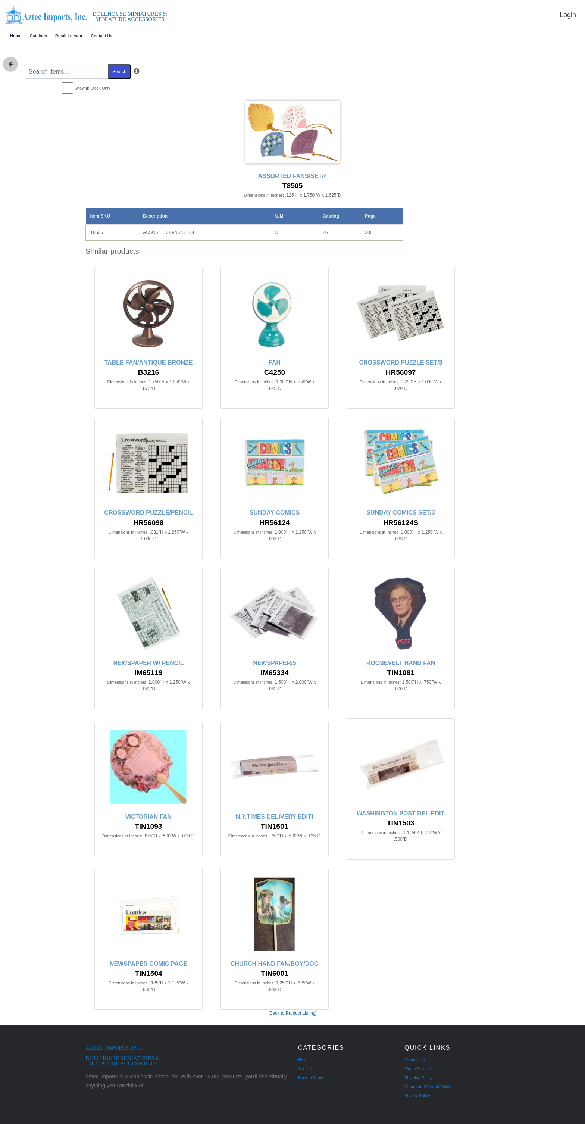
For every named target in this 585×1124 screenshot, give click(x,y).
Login (568, 15)
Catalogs (38, 36)
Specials (306, 1069)
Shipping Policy (418, 1077)
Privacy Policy (417, 1095)
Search (119, 71)
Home (16, 36)
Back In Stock (310, 1077)
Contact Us (101, 36)
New (302, 1060)
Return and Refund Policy (427, 1086)
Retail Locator (68, 36)
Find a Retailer (417, 1069)
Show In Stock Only (92, 88)
